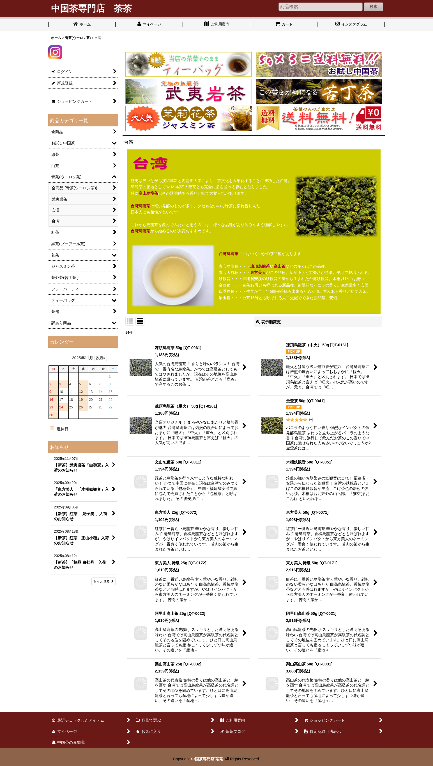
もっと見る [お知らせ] (103, 581)
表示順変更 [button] (268, 322)
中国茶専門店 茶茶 (207, 759)
